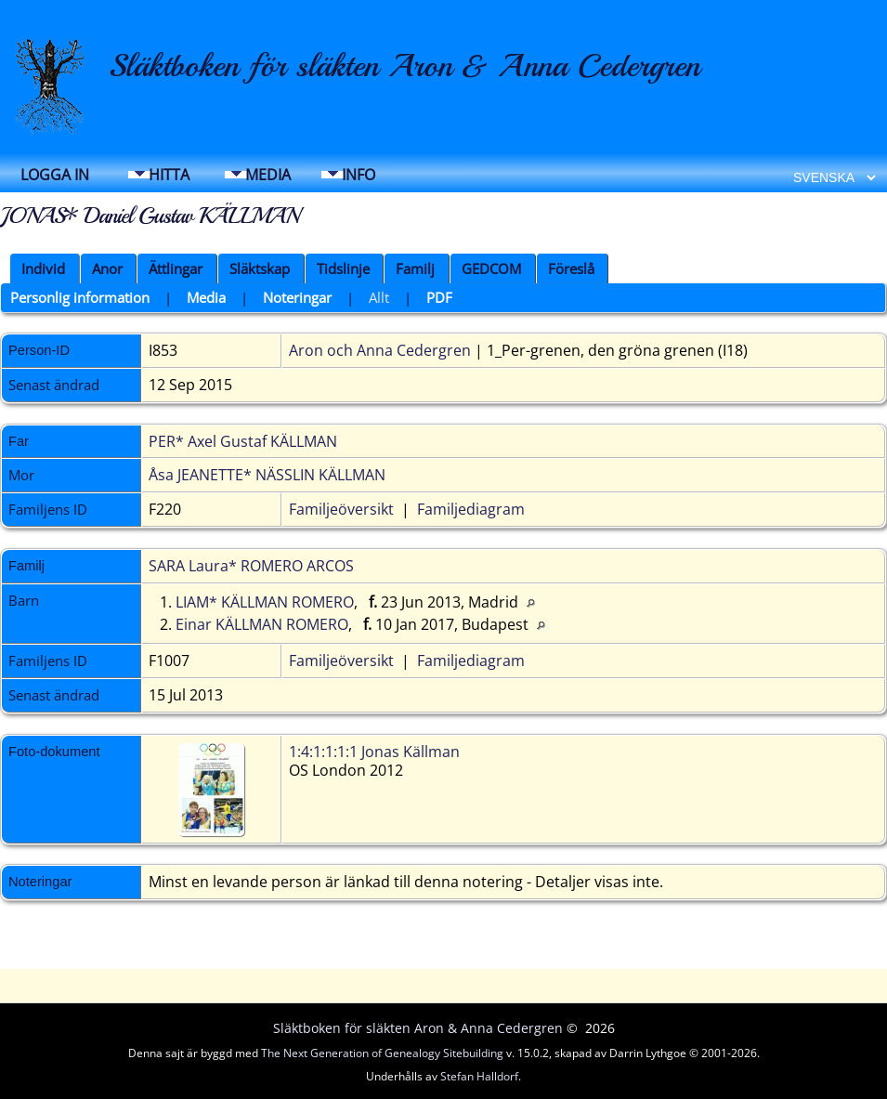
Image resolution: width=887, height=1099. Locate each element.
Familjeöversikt (341, 509)
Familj (415, 268)
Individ (43, 268)
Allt (379, 297)
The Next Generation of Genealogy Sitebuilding (382, 1053)
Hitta (169, 174)
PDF (439, 297)
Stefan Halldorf (479, 1076)
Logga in (54, 174)
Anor (107, 268)
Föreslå (571, 268)
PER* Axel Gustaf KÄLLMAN (243, 441)
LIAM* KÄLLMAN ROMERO (265, 602)
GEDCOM (491, 268)
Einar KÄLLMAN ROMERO (262, 624)
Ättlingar (175, 268)
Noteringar (297, 297)
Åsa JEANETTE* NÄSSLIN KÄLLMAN (267, 474)
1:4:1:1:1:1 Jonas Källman (374, 751)
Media (268, 174)
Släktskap (259, 268)
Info (358, 174)
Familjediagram (471, 509)
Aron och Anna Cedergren (380, 350)
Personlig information (80, 297)
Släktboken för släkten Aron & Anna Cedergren (404, 66)
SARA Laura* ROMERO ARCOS (251, 566)
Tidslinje (343, 268)
